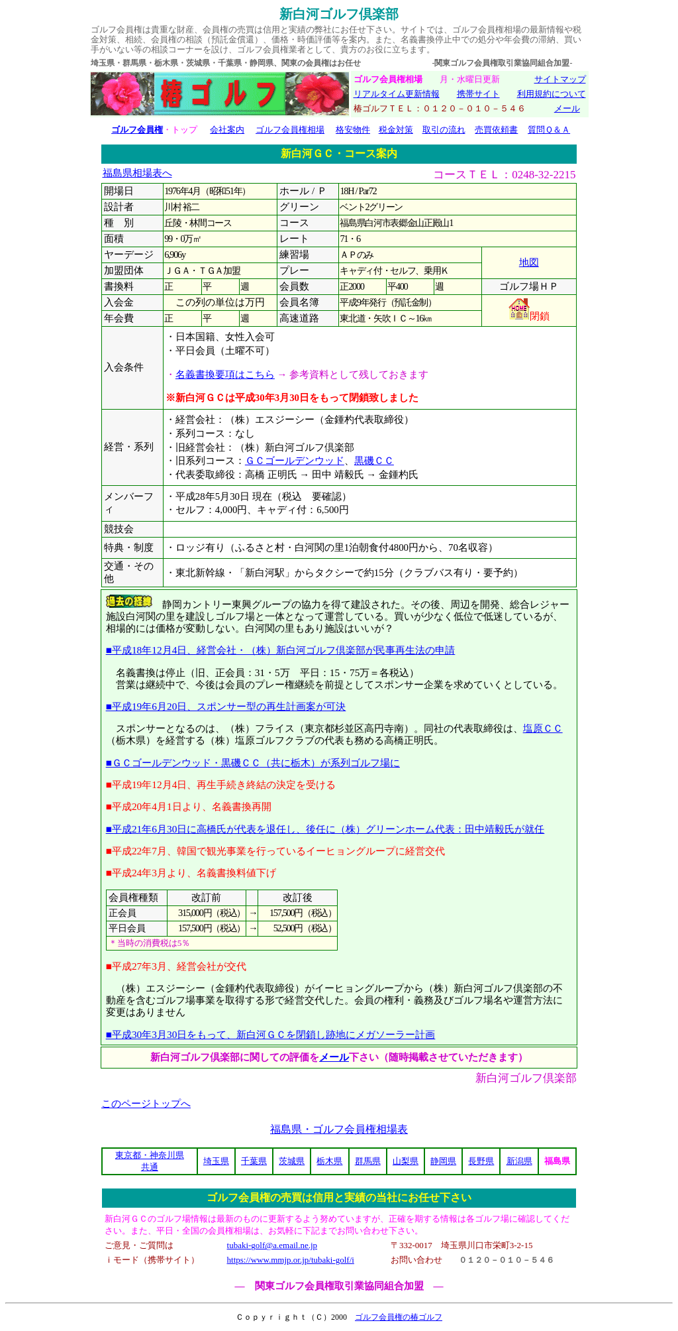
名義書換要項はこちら (225, 374)
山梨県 (405, 1161)
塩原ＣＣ (543, 728)
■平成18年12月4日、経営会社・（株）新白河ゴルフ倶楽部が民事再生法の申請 (281, 650)
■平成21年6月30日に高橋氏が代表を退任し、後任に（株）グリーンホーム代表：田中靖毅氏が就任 (325, 829)
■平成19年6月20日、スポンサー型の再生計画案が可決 (226, 706)
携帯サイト (478, 94)
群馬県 (368, 1161)
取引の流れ (443, 130)
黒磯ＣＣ (374, 460)
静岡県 (443, 1161)
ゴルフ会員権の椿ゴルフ (398, 1317)
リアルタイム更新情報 (397, 94)
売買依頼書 (496, 130)
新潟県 (519, 1161)
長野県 (481, 1161)
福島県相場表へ (137, 173)
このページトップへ (146, 1103)
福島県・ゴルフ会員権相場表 (339, 1129)
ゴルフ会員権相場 (290, 130)
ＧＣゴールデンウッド (294, 460)
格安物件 (353, 130)
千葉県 (254, 1161)
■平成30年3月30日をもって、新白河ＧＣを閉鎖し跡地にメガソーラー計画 (271, 1034)
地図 (529, 262)
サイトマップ (560, 79)
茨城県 (292, 1161)
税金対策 (396, 130)
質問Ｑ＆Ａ (549, 130)
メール (567, 108)
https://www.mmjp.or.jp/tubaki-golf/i (290, 1260)
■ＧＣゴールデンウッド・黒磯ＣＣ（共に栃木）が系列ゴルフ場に (253, 762)
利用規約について (551, 94)
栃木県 (329, 1161)
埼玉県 (216, 1161)
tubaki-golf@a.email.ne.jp (272, 1245)
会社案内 (227, 130)
